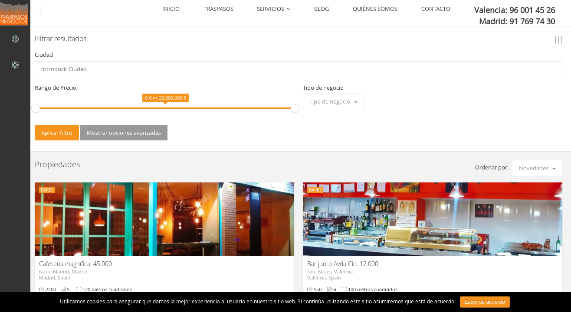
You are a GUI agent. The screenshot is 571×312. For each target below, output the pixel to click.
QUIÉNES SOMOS (413, 13)
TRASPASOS (301, 13)
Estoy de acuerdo (485, 302)
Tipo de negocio (323, 87)
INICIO (269, 13)
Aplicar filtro (56, 132)
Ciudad (44, 54)
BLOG (374, 13)
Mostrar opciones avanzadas (124, 132)
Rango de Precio (55, 87)
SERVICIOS (341, 13)
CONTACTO (458, 13)
